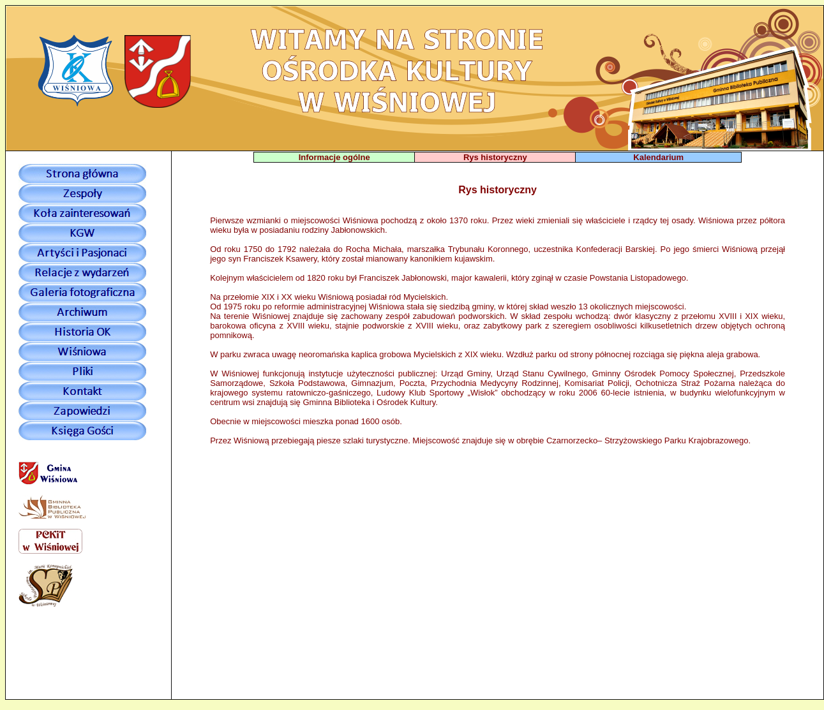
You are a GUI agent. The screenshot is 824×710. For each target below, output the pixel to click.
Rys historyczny (495, 157)
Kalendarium (658, 157)
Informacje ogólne (334, 157)
